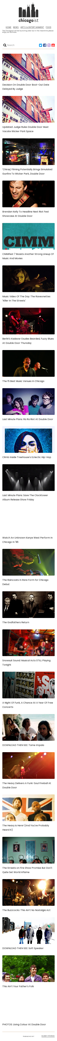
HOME (8, 27)
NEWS (16, 27)
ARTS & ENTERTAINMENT (32, 27)
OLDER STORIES (48, 1036)
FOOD (48, 27)
